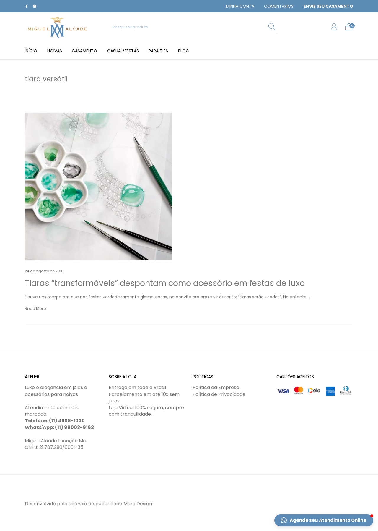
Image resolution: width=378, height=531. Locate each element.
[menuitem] (240, 6)
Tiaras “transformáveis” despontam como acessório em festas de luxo (165, 283)
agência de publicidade (95, 503)
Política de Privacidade (219, 394)
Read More (35, 308)
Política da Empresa (216, 387)
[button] (323, 520)
